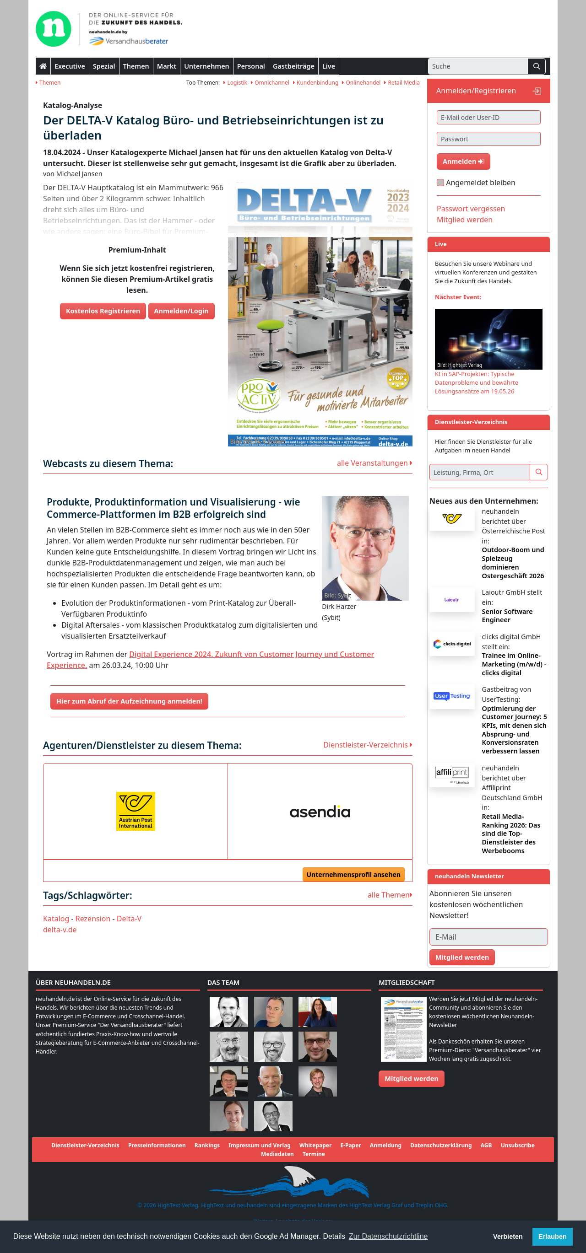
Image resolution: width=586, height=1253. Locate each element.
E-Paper (350, 1145)
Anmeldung (386, 1145)
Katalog (56, 919)
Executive (69, 66)
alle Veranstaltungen (374, 463)
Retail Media (402, 82)
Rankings (207, 1145)
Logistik (235, 82)
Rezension (93, 919)
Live (328, 66)
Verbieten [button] (508, 1236)
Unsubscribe (518, 1145)
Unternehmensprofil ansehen (354, 874)
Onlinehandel (361, 82)
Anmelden (463, 161)
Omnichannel (270, 82)
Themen (136, 66)
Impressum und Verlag (259, 1145)
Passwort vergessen (471, 209)
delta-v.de (60, 930)
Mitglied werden (465, 220)
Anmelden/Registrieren (476, 91)
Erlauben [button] (552, 1236)
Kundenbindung (315, 82)
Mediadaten (277, 1154)
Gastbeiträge (294, 66)
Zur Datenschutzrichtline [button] (388, 1236)
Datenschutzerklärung (441, 1145)
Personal (251, 66)
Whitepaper (315, 1145)
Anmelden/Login (181, 311)
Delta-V (129, 919)
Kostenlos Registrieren (103, 311)
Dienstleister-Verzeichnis (367, 745)
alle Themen (390, 895)
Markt (166, 66)
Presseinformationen (157, 1145)
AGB (486, 1145)
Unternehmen (206, 66)
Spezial (104, 66)
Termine (314, 1154)
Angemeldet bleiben (480, 182)
